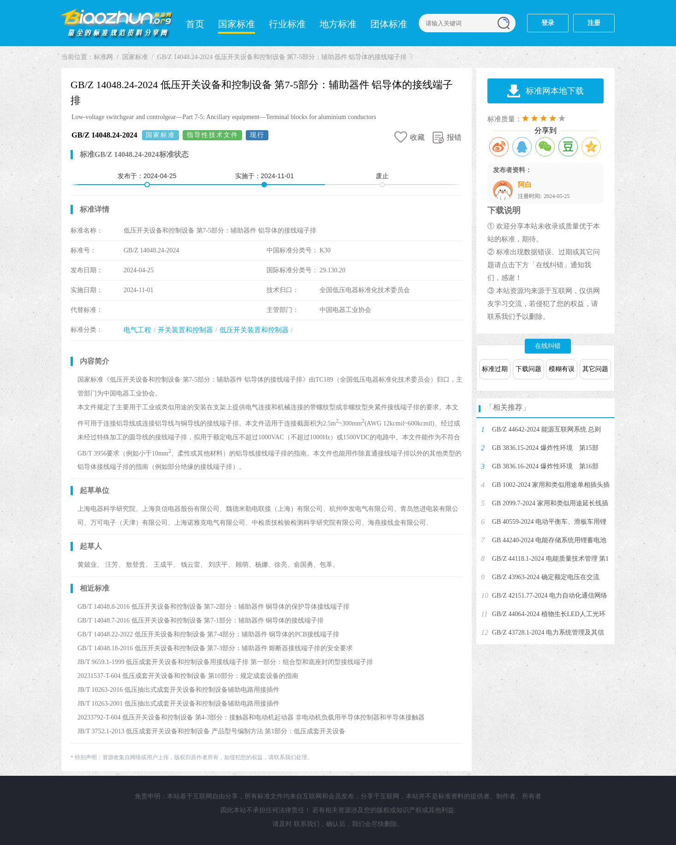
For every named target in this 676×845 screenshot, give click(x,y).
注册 (593, 22)
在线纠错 (548, 345)
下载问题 (528, 369)
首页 (195, 24)
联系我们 (307, 824)
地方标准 (338, 24)
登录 (547, 22)
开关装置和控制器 (185, 330)
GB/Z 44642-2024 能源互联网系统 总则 (546, 429)
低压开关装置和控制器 (254, 330)
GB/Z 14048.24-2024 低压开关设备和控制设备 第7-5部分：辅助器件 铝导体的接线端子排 (282, 57)
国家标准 (236, 24)
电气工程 (137, 330)
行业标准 (287, 24)
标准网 (116, 23)
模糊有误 (562, 369)
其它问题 (595, 369)
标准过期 (495, 369)
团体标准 (388, 24)
